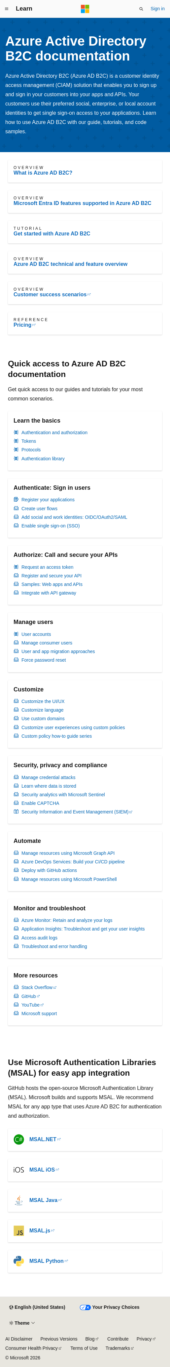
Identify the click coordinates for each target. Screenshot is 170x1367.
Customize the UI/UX (43, 701)
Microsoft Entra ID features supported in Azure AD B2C (83, 203)
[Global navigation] (6, 9)
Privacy (144, 1339)
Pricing (22, 325)
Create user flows (39, 508)
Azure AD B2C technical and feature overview (70, 264)
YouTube (30, 1005)
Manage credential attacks (48, 777)
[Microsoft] (85, 9)
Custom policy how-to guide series (56, 736)
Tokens (28, 441)
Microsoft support (39, 1013)
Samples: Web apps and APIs (52, 584)
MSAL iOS (42, 1170)
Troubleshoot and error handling (54, 946)
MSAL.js (39, 1230)
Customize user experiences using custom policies (73, 727)
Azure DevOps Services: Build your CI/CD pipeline (73, 861)
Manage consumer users (46, 642)
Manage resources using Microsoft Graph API (68, 853)
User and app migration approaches (58, 651)
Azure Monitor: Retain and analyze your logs (66, 920)
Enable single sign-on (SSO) (50, 525)
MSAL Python (46, 1261)
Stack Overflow (36, 987)
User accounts (36, 634)
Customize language (42, 710)
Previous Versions (58, 1339)
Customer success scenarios (50, 294)
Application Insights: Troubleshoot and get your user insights (83, 929)
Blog (90, 1339)
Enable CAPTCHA (40, 803)
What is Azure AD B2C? (43, 173)
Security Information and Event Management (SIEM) (74, 811)
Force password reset (43, 660)
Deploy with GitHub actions (49, 870)
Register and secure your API (51, 575)
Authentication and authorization (54, 432)
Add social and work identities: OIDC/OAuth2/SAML (74, 517)
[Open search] (141, 9)
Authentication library (43, 458)
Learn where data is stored (48, 786)
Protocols (31, 449)
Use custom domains (43, 718)
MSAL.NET (42, 1139)
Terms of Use (83, 1348)
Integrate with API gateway (48, 593)
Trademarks (118, 1348)
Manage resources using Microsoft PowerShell (69, 879)
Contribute (118, 1339)
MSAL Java (43, 1200)
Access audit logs (39, 937)
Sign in (158, 8)
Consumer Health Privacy (31, 1348)
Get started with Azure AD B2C (52, 233)
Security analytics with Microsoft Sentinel (63, 794)
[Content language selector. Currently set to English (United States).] (37, 1307)
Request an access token (47, 567)
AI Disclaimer (18, 1339)
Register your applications (48, 499)
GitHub (28, 996)
